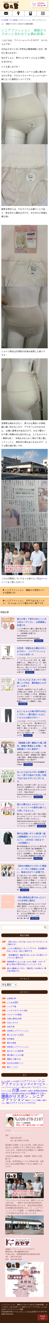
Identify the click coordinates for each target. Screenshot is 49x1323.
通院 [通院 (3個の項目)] (8, 1103)
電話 (31, 13)
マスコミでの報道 (14, 1015)
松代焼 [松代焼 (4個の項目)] (15, 1093)
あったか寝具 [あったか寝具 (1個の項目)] (5, 1081)
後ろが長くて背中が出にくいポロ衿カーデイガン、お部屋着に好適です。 (31, 622)
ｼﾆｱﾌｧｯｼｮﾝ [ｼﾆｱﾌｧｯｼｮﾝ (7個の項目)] (31, 1103)
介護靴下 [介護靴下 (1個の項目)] (30, 1091)
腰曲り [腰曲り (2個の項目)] (39, 1100)
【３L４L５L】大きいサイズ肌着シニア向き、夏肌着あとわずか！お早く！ (31, 683)
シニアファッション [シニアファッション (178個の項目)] (23, 1082)
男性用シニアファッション (18, 1047)
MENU (43, 13)
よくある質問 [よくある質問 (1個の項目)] (14, 1081)
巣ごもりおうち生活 (15, 1035)
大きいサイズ (12, 1023)
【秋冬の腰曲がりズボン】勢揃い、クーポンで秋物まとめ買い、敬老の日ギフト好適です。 (31, 869)
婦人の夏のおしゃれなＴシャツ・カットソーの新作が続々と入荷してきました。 (31, 807)
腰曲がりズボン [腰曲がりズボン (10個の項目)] (38, 1093)
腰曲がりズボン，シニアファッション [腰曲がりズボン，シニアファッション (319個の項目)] (22, 1098)
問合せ (6, 13)
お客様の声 (11, 998)
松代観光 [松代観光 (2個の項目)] (21, 1093)
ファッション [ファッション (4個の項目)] (11, 1087)
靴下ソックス (12, 1067)
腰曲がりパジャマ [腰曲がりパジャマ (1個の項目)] (31, 1100)
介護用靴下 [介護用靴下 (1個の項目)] (23, 1091)
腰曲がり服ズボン (14, 1059)
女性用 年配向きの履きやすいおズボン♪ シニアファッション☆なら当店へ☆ (31, 651)
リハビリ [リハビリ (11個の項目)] (36, 1087)
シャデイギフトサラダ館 (17, 1010)
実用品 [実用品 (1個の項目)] (3, 1093)
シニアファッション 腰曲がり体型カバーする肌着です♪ (24, 591)
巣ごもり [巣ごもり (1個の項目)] (9, 1093)
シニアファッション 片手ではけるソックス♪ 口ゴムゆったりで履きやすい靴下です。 (24, 602)
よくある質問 (12, 1002)
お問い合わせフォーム (19, 1133)
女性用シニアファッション (18, 1031)
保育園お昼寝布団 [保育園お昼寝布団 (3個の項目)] (40, 1091)
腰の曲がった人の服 (15, 1055)
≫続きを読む (39, 640)
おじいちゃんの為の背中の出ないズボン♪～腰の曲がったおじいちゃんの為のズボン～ (31, 714)
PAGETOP (42, 1317)
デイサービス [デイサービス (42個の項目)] (36, 1084)
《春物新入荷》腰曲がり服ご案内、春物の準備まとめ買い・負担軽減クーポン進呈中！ (31, 746)
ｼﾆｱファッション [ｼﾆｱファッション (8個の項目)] (18, 1103)
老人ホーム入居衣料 (15, 1051)
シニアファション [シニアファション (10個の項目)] (28, 1081)
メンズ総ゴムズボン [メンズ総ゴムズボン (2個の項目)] (25, 1087)
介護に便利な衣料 (14, 1019)
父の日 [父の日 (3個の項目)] (27, 1093)
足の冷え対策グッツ (15, 1063)
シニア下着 (11, 1006)
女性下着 (10, 1027)
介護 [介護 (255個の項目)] (15, 1090)
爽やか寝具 (11, 1043)
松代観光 (10, 1039)
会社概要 (18, 13)
